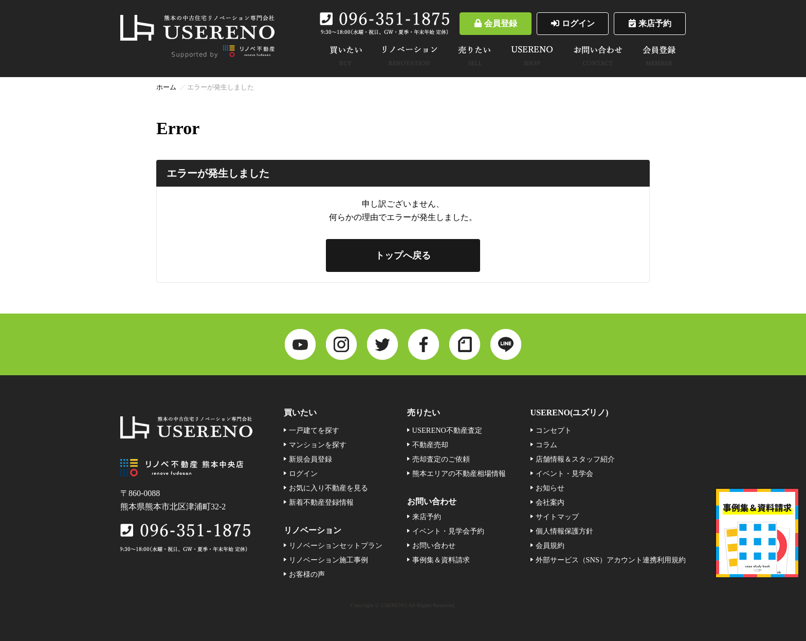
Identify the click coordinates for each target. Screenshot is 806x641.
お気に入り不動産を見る (328, 488)
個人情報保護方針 (564, 531)
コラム (546, 445)
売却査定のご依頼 (441, 459)
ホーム (166, 87)
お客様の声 (307, 574)
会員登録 (495, 23)
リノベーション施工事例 (328, 560)
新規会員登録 (310, 459)
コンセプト (554, 430)
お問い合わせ (433, 545)
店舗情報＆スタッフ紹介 (575, 459)
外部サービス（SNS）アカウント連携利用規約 (611, 560)
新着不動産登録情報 (321, 502)
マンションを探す (317, 445)
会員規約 (550, 545)
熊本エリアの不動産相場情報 (459, 473)
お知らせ (550, 488)
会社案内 (550, 502)
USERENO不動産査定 (447, 430)
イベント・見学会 (564, 473)
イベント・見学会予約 (448, 531)
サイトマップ (557, 516)
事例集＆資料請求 (441, 560)
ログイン (573, 23)
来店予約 (650, 23)
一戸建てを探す (314, 430)
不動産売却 (430, 445)
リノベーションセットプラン (335, 545)
